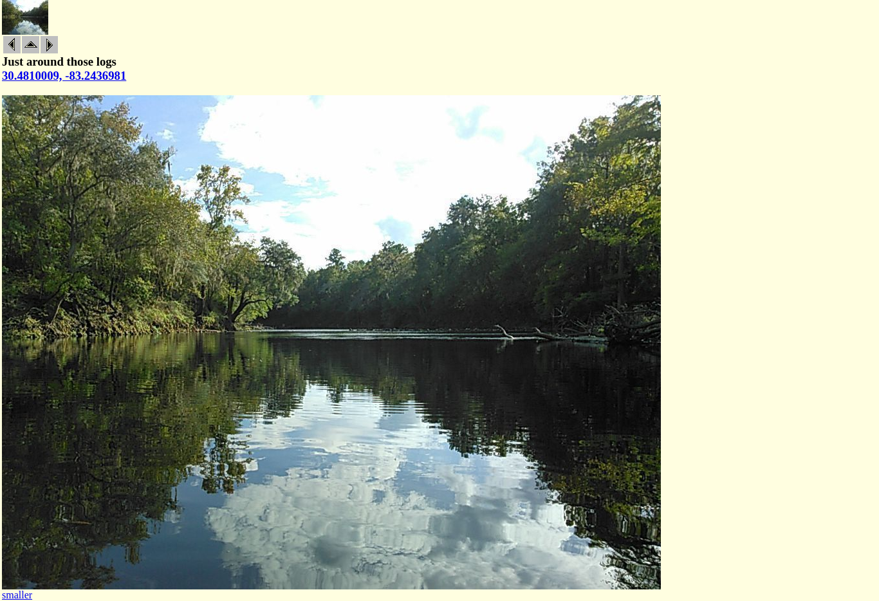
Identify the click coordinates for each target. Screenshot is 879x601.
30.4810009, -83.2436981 (64, 75)
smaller (17, 594)
